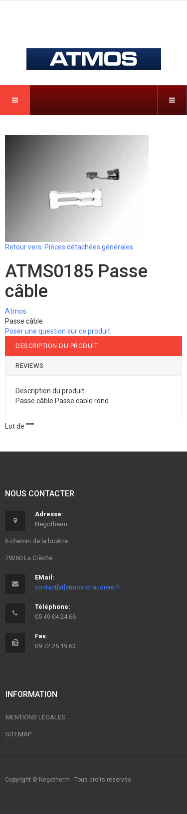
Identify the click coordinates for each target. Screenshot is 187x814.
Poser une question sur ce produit (57, 331)
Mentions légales (35, 717)
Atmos (15, 311)
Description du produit (56, 345)
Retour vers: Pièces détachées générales (69, 247)
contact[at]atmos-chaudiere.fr (77, 587)
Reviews (29, 365)
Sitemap (18, 734)
